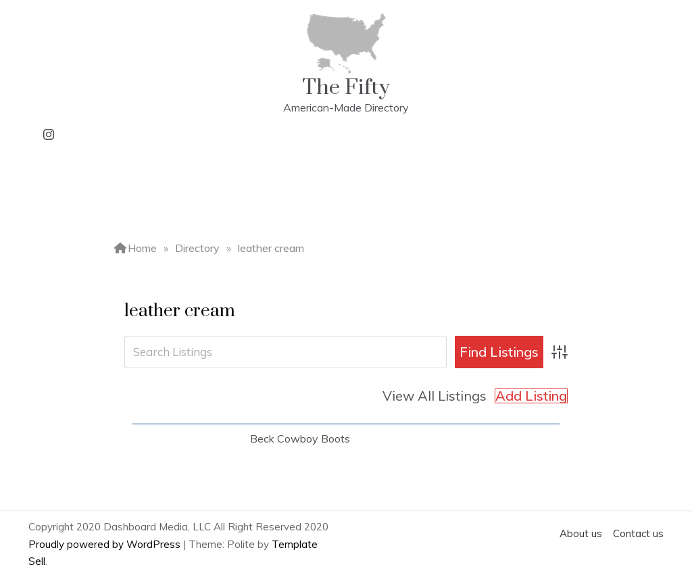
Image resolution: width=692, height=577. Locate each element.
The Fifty (346, 87)
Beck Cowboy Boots (300, 438)
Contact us (638, 533)
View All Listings (434, 395)
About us (581, 533)
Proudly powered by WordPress (105, 544)
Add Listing (531, 395)
